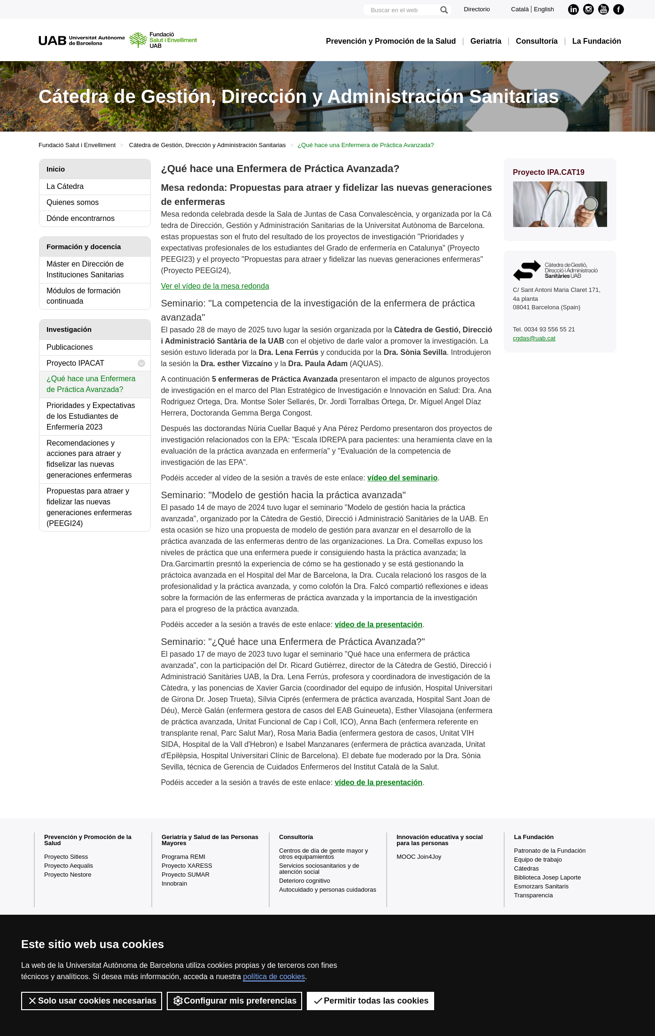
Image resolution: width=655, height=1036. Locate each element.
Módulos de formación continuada (83, 296)
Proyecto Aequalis (68, 865)
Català (520, 9)
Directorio (477, 9)
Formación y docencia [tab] (84, 247)
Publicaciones (70, 347)
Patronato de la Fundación (550, 850)
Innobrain (174, 883)
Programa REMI (183, 856)
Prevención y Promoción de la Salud (391, 41)
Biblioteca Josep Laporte (547, 877)
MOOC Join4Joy (419, 856)
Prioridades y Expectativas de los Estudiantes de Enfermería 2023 (91, 416)
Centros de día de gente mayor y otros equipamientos (323, 853)
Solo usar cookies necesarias (91, 1000)
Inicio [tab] (56, 169)
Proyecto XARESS (187, 865)
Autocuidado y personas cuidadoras (327, 889)
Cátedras (526, 868)
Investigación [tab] (69, 329)
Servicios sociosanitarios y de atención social (319, 868)
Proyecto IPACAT (96, 363)
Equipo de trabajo (538, 859)
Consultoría (537, 41)
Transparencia (533, 895)
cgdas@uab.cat (534, 338)
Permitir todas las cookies (370, 1000)
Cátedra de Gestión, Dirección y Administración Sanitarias (207, 145)
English (544, 9)
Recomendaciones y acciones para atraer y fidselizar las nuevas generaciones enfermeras (89, 459)
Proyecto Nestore (67, 874)
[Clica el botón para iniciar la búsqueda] (444, 10)
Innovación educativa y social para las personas (440, 840)
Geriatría (485, 41)
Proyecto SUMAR (186, 874)
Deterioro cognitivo (304, 880)
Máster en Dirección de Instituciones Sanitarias (85, 269)
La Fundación (596, 41)
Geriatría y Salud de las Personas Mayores (210, 840)
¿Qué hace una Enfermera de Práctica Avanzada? (91, 384)
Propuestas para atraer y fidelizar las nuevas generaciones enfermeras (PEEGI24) (89, 507)
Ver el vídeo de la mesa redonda (215, 286)
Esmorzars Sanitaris (541, 886)
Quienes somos (73, 202)
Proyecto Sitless (66, 856)
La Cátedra (65, 186)
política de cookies (274, 977)
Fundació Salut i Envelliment (77, 145)
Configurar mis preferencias (234, 1000)
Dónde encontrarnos (81, 218)
